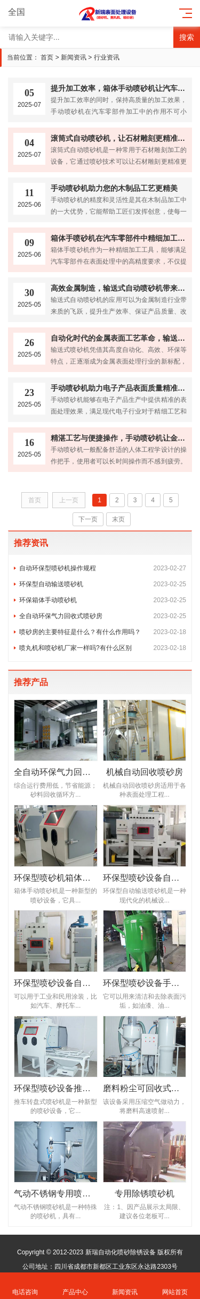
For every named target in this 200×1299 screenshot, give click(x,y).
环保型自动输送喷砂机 (102, 584)
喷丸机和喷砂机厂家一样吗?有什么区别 (102, 648)
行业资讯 (106, 57)
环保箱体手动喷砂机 (102, 600)
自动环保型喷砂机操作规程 (102, 568)
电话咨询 (25, 1286)
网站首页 (175, 1286)
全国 (22, 11)
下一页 (88, 519)
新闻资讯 (73, 57)
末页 (118, 519)
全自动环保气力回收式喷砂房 (102, 616)
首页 (47, 57)
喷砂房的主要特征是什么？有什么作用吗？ (102, 632)
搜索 (186, 37)
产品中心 (75, 1286)
